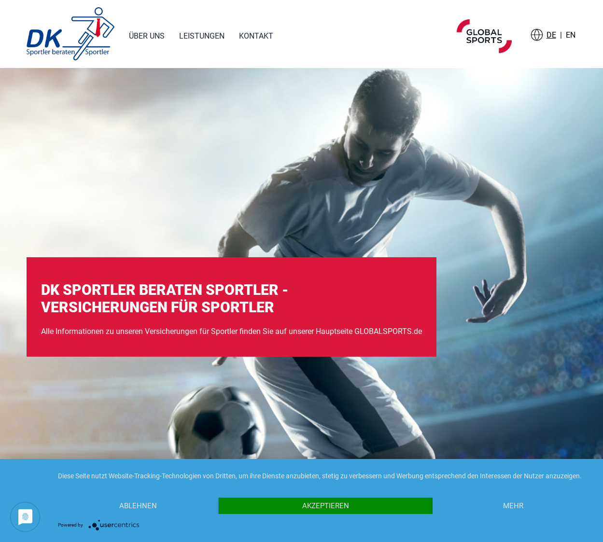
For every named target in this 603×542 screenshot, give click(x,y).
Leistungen (201, 36)
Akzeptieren (325, 505)
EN (570, 35)
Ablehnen (138, 505)
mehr (513, 505)
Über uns (147, 36)
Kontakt (256, 36)
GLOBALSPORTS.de (388, 331)
